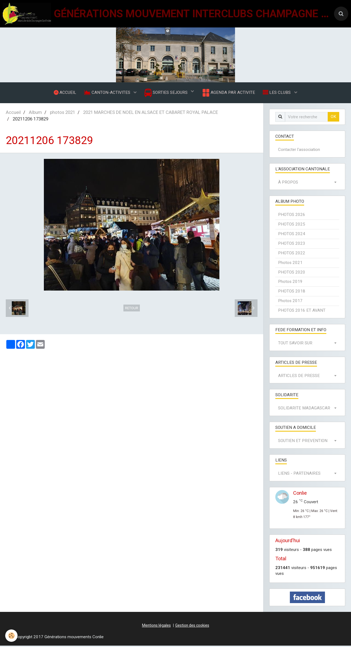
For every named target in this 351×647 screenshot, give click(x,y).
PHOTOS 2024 (291, 235)
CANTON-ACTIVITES (107, 93)
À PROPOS (288, 183)
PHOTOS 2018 (291, 292)
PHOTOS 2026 (291, 215)
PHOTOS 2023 (291, 244)
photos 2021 (62, 113)
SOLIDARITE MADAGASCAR (304, 409)
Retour (131, 309)
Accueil (13, 113)
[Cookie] (11, 635)
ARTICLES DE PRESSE (299, 377)
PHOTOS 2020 (291, 273)
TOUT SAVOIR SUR (295, 344)
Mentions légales (156, 627)
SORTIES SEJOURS (167, 93)
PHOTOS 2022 (291, 254)
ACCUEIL (64, 93)
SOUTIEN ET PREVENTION (302, 442)
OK (333, 118)
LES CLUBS (278, 93)
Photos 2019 (290, 282)
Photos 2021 (290, 263)
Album (35, 113)
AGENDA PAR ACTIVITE (228, 93)
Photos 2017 (290, 302)
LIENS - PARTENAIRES (299, 474)
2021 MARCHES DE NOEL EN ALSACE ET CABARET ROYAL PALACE (150, 113)
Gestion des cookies (192, 627)
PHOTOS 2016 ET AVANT (301, 311)
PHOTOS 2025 (291, 225)
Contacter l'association (299, 150)
